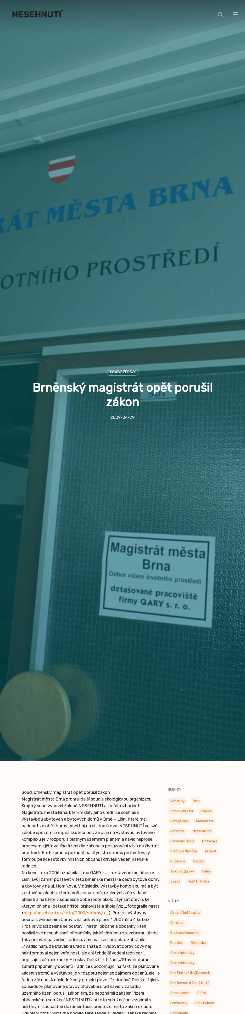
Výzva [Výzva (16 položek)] (175, 754)
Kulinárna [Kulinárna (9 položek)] (177, 926)
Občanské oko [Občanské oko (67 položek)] (181, 966)
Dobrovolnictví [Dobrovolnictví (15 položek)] (181, 683)
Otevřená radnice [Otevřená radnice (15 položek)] (184, 996)
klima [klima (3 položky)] (205, 906)
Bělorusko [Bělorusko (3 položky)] (198, 815)
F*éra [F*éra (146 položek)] (201, 865)
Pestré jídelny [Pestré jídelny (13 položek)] (181, 1006)
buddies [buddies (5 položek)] (176, 815)
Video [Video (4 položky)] (206, 744)
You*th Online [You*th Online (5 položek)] (199, 754)
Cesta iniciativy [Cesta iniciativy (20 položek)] (182, 835)
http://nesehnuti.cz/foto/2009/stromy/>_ (66, 785)
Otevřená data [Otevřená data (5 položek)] (181, 986)
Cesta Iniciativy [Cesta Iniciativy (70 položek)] (182, 825)
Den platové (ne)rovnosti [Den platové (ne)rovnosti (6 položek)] (190, 845)
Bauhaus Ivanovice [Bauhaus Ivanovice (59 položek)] (184, 805)
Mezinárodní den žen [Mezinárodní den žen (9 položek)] (186, 936)
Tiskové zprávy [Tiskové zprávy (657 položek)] (182, 744)
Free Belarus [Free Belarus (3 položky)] (205, 875)
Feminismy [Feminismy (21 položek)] (178, 875)
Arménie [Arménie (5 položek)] (176, 795)
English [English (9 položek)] (206, 683)
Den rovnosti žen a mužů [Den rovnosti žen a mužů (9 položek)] (189, 855)
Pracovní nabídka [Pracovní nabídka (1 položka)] (183, 724)
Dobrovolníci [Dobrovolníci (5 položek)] (179, 865)
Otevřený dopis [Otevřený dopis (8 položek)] (182, 714)
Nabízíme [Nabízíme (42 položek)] (177, 704)
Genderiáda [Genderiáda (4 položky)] (179, 885)
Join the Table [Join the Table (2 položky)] (181, 906)
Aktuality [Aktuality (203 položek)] (177, 673)
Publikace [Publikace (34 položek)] (177, 734)
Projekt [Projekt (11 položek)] (210, 724)
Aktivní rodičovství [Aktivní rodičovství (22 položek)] (185, 785)
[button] (235, 14)
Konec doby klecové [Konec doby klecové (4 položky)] (185, 916)
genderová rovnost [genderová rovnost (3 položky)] (185, 896)
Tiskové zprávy (122, 308)
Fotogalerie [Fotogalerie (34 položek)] (179, 694)
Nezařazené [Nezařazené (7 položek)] (202, 704)
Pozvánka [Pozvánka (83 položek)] (209, 714)
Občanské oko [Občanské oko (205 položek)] (181, 956)
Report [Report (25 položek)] (198, 734)
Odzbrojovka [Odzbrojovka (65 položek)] (179, 976)
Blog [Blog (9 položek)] (196, 673)
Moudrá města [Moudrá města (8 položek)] (181, 946)
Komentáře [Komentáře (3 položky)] (205, 694)
